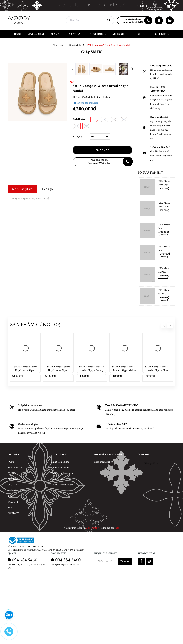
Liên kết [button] (13, 454)
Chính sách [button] (59, 454)
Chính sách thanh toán (62, 473)
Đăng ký (124, 561)
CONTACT (13, 513)
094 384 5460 (24, 560)
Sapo (116, 527)
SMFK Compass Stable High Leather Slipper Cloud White (25, 370)
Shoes (10, 496)
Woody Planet (151, 463)
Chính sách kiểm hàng (62, 479)
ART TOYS (13, 479)
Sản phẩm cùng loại (36, 324)
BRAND (12, 473)
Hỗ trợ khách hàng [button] (108, 454)
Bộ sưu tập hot (150, 173)
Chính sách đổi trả (60, 461)
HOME (11, 461)
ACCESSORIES (15, 490)
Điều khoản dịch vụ (103, 461)
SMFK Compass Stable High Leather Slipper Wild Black (58, 370)
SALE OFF (13, 501)
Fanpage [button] (144, 454)
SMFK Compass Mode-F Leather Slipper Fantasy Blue (91, 370)
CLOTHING (14, 484)
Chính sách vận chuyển (62, 484)
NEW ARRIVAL (16, 467)
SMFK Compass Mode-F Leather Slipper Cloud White (157, 370)
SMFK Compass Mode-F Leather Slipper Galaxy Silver (124, 370)
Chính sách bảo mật (60, 467)
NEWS (11, 507)
